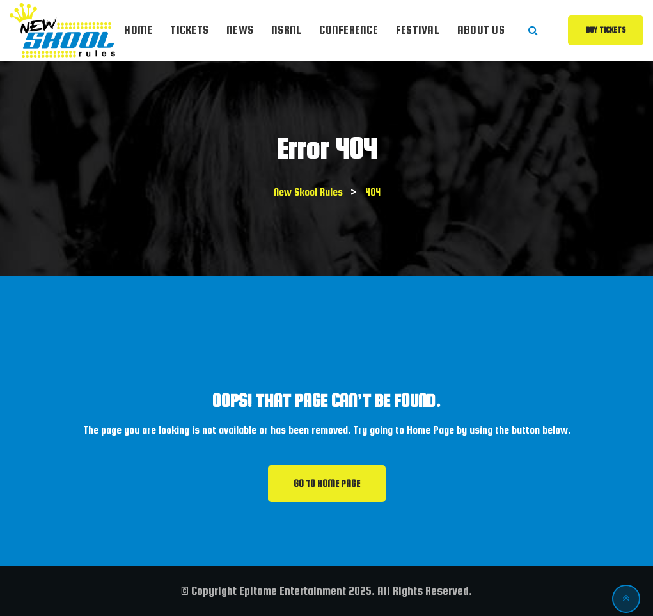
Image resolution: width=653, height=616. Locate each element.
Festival (417, 29)
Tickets (189, 29)
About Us (481, 29)
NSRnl (286, 29)
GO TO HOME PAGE (327, 483)
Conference (348, 29)
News (239, 29)
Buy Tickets (605, 30)
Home (138, 29)
